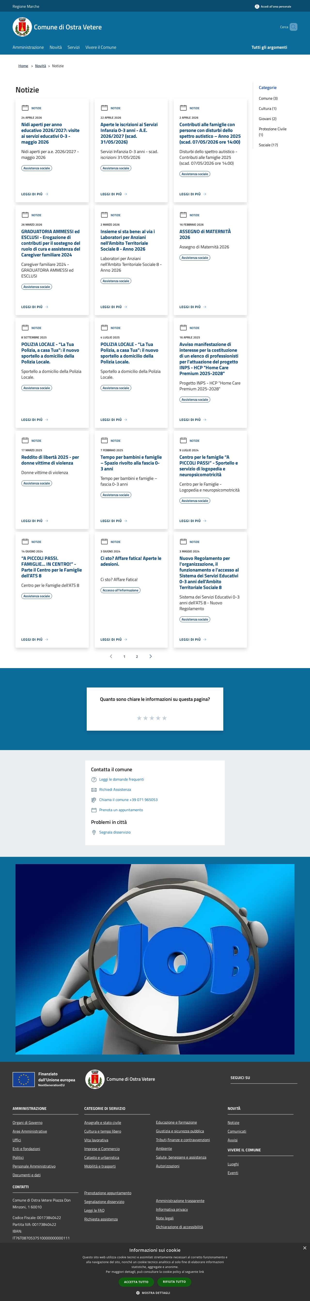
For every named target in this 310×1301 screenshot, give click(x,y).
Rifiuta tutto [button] (174, 1282)
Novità (40, 66)
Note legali (165, 1218)
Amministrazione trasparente (180, 1200)
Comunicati (237, 1131)
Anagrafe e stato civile (102, 1122)
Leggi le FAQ (94, 1210)
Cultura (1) (267, 108)
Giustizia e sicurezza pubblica (180, 1131)
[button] (155, 1292)
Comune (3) (268, 98)
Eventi (233, 1173)
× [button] (304, 1248)
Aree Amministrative (30, 1131)
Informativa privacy (172, 1209)
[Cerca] (291, 27)
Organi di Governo (27, 1122)
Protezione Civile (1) (273, 132)
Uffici (17, 1140)
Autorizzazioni (167, 1166)
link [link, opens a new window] (201, 1272)
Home (23, 66)
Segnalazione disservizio (104, 1201)
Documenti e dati (27, 1175)
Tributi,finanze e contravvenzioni (183, 1140)
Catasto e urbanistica (101, 1157)
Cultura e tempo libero (102, 1131)
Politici (18, 1157)
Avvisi (233, 1140)
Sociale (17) (268, 145)
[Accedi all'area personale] (272, 6)
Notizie (31, 108)
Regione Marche (26, 6)
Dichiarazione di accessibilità (179, 1227)
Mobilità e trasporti (100, 1166)
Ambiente (164, 1148)
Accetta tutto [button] (136, 1282)
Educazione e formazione (176, 1122)
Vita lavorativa (96, 1140)
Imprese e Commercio (102, 1149)
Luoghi (233, 1164)
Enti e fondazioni (26, 1149)
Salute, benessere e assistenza (181, 1157)
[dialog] (155, 1272)
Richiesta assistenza (101, 1219)
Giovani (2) (267, 119)
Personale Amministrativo (34, 1166)
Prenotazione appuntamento (107, 1193)
